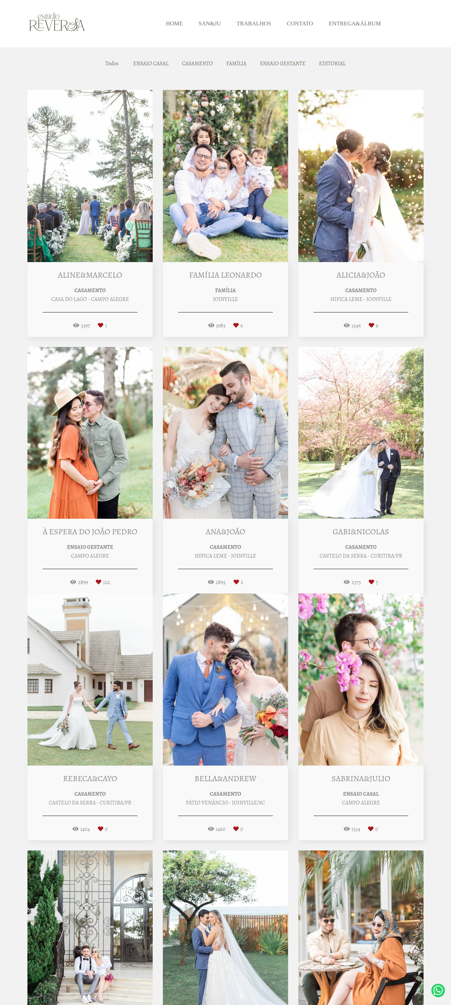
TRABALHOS (254, 23)
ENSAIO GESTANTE (282, 63)
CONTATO (300, 23)
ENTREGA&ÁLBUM (355, 23)
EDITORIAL (332, 63)
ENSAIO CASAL (150, 63)
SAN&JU (209, 23)
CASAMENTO (197, 63)
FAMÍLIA (236, 63)
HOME (174, 23)
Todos (112, 63)
